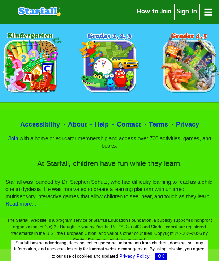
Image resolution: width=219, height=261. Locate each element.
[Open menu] (208, 11)
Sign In (187, 12)
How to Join (154, 12)
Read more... (20, 204)
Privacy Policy (134, 256)
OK (161, 256)
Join (13, 138)
